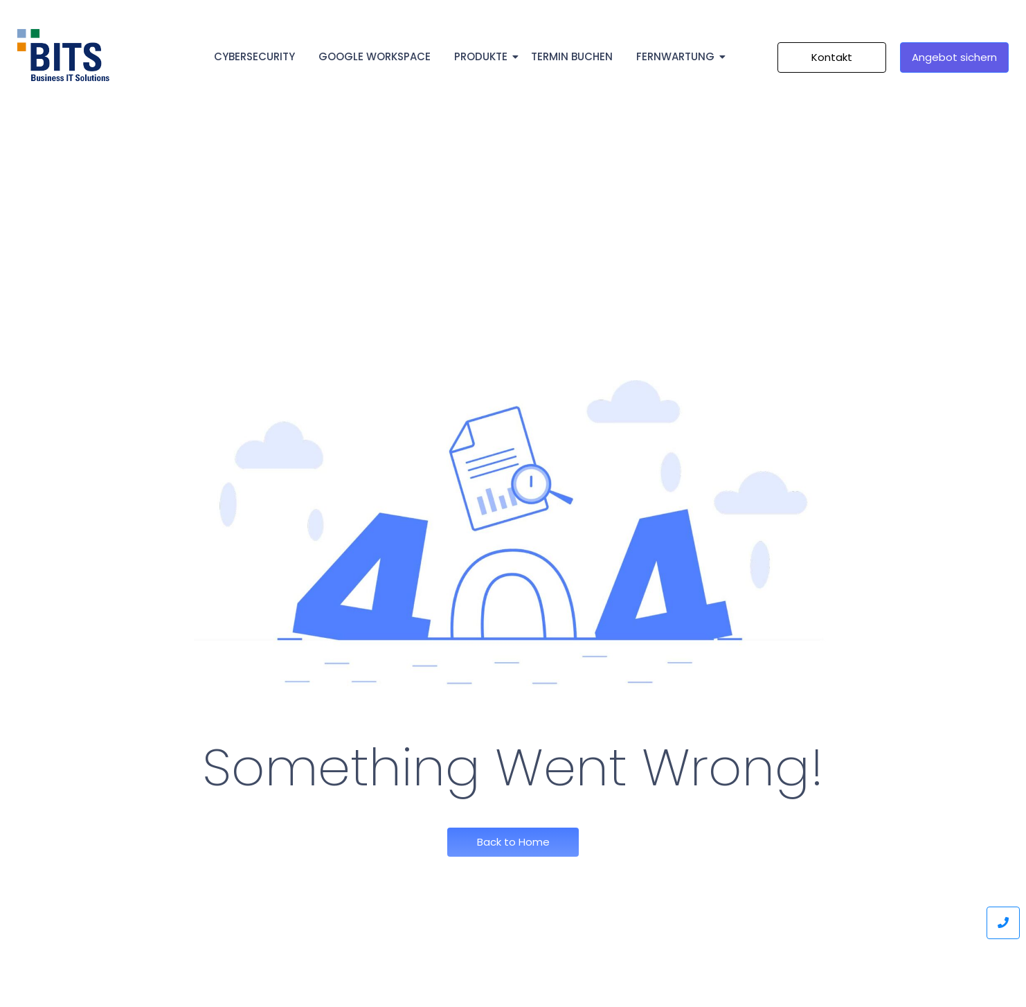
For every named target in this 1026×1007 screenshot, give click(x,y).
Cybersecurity (254, 56)
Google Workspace (374, 56)
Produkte (483, 56)
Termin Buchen (572, 56)
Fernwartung (677, 56)
